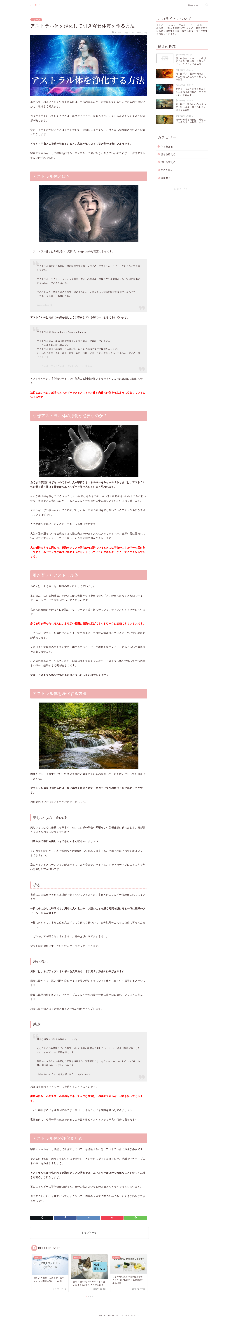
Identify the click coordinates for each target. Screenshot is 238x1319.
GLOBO (35, 5)
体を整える (36, 20)
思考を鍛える (168, 154)
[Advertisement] (182, 214)
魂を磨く (166, 178)
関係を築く (167, 170)
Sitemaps (193, 5)
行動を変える (168, 162)
